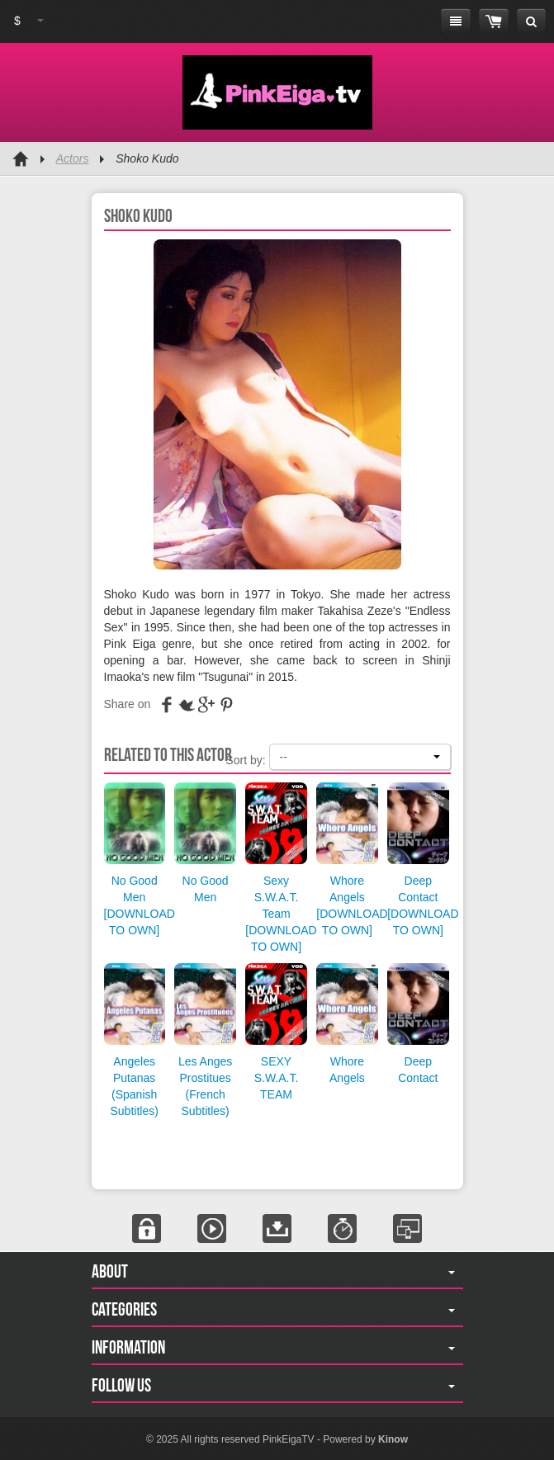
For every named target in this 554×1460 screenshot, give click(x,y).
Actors (72, 158)
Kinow (393, 1439)
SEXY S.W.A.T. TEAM (276, 1078)
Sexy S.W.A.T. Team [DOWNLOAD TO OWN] (280, 913)
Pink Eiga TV (277, 92)
